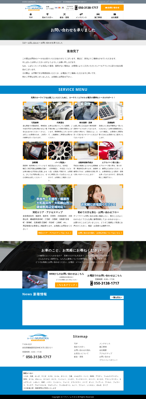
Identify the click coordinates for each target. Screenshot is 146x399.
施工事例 (98, 17)
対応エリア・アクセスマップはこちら (53, 233)
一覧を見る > (117, 297)
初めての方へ (47, 17)
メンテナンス (81, 17)
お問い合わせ (104, 356)
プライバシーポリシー (117, 2)
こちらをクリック (66, 284)
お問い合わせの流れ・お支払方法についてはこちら (99, 233)
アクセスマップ (103, 2)
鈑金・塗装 (64, 17)
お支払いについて (81, 353)
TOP (31, 17)
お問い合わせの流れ (82, 350)
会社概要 (114, 17)
